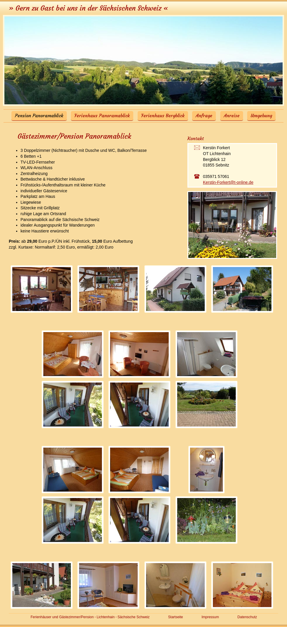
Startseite (175, 617)
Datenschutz (247, 617)
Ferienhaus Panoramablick (102, 115)
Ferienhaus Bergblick (162, 115)
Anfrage (204, 115)
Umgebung (261, 115)
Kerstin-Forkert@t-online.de (228, 182)
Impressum (210, 617)
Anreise (232, 115)
